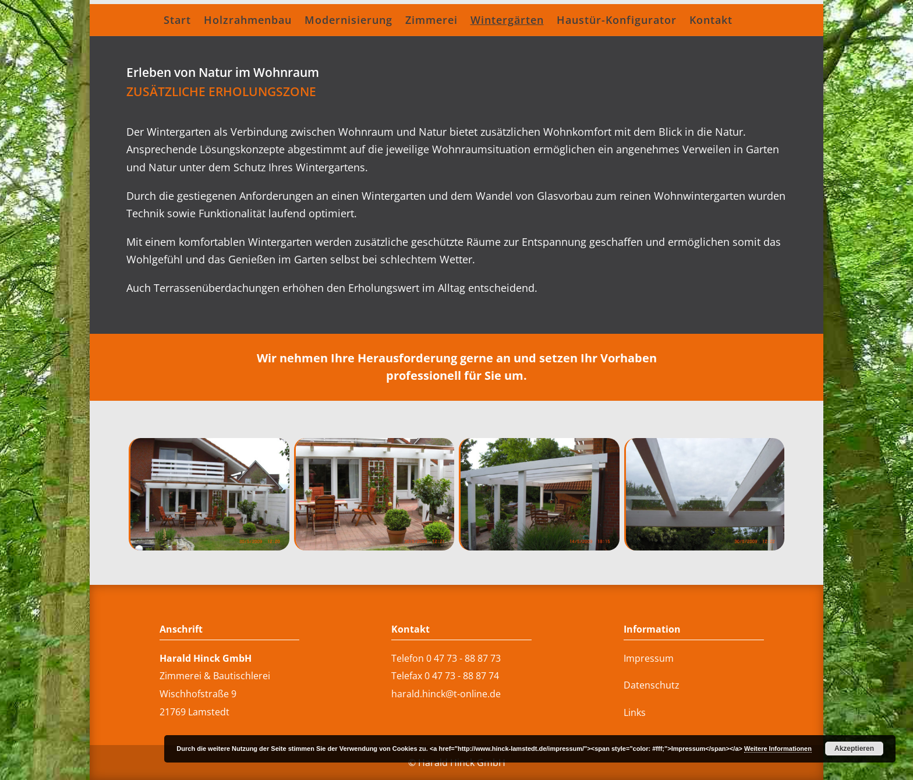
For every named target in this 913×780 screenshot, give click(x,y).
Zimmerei (431, 21)
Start (177, 21)
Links (635, 712)
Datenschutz (652, 685)
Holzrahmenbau (248, 21)
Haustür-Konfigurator (617, 21)
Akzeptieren (854, 748)
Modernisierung (348, 21)
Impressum (649, 658)
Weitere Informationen (778, 748)
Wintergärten (507, 21)
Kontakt (710, 21)
